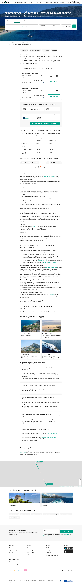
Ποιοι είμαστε (30, 547)
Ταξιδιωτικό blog (13, 550)
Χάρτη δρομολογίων (42, 260)
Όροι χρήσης (20, 580)
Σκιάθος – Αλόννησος (14, 517)
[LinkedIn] (71, 570)
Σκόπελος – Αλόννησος (65, 514)
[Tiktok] (68, 570)
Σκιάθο (49, 262)
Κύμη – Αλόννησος (25, 514)
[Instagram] (65, 570)
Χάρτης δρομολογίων (14, 561)
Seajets (33, 226)
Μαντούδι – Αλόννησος (36, 514)
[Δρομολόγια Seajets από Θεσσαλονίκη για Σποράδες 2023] (52, 349)
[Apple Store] (68, 551)
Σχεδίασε (31, 2)
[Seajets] (29, 118)
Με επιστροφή (17, 20)
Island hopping (25, 20)
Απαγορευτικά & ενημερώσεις (53, 555)
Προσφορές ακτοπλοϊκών (20, 2)
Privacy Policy (66, 534)
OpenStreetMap (79, 486)
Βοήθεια (56, 2)
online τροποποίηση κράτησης (49, 437)
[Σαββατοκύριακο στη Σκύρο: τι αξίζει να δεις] (30, 349)
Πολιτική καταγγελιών (41, 580)
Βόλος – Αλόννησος (14, 514)
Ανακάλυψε (38, 2)
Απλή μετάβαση (9, 20)
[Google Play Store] (68, 548)
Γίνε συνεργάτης (31, 550)
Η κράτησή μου (48, 2)
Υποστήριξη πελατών (51, 550)
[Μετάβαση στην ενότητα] (24, 50)
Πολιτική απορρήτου (32, 580)
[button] (30, 163)
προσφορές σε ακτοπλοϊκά (49, 176)
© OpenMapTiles (70, 486)
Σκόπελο (45, 262)
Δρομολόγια (11, 557)
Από (8, 25)
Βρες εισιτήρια (54, 81)
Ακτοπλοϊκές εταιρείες (14, 559)
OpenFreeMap (64, 486)
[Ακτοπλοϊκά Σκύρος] (30, 329)
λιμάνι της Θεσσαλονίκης (51, 267)
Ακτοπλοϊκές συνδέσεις (24, 42)
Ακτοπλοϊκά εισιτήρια (13, 42)
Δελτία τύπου (30, 552)
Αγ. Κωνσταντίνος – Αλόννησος (51, 514)
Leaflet (60, 486)
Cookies (25, 580)
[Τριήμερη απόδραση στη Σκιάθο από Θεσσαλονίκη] (52, 329)
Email (45, 530)
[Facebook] (62, 570)
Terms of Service (46, 535)
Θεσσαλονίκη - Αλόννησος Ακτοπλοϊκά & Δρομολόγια (20, 44)
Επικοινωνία (49, 552)
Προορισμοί (11, 552)
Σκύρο (54, 262)
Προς (26, 25)
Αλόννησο (51, 294)
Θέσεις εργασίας (31, 554)
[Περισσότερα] (16, 534)
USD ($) (69, 2)
